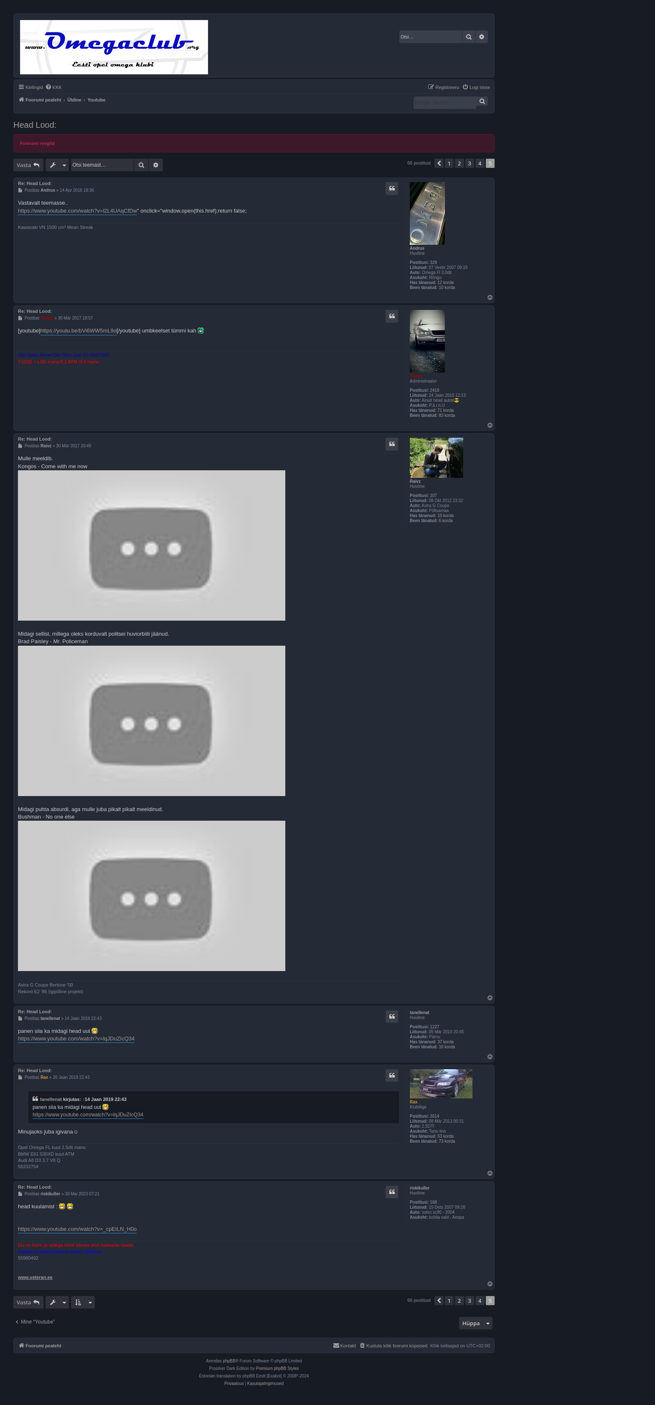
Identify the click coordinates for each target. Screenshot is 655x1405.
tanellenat (419, 1012)
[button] (439, 163)
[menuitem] (53, 87)
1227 (434, 1027)
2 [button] (459, 163)
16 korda (447, 1047)
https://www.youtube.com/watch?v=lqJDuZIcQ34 (76, 1038)
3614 (434, 1116)
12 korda (445, 282)
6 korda (445, 520)
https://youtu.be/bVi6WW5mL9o (79, 330)
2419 (434, 390)
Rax (413, 1102)
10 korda (447, 287)
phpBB (229, 1361)
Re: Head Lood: (35, 183)
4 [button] (479, 163)
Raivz (415, 481)
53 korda (445, 1136)
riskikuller (419, 1188)
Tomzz (416, 376)
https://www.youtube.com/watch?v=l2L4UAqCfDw (77, 211)
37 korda (445, 1042)
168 (433, 1202)
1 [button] (449, 163)
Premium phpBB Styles (277, 1368)
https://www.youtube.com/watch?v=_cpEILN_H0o (77, 1229)
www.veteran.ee (35, 1277)
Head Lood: (34, 124)
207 (433, 495)
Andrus (417, 248)
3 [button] (469, 163)
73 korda (447, 1141)
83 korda (447, 415)
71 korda (445, 410)
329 (433, 262)
